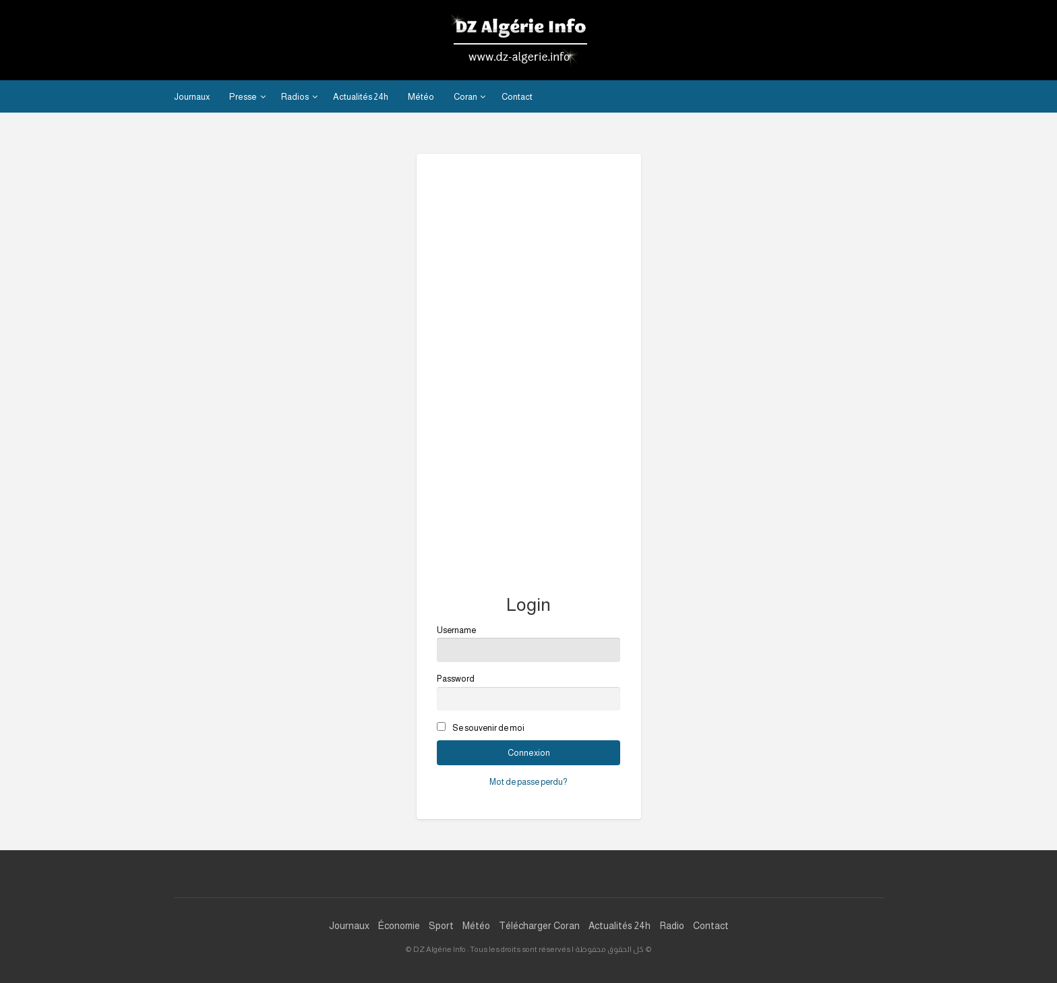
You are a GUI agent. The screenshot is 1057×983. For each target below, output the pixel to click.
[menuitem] (192, 97)
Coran (465, 97)
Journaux (192, 97)
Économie (399, 925)
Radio (671, 925)
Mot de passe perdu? (528, 782)
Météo (421, 97)
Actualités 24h (360, 97)
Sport (441, 925)
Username (528, 644)
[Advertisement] (528, 383)
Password (528, 692)
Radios (295, 97)
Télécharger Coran (539, 925)
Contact (517, 97)
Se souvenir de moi (488, 728)
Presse (243, 97)
